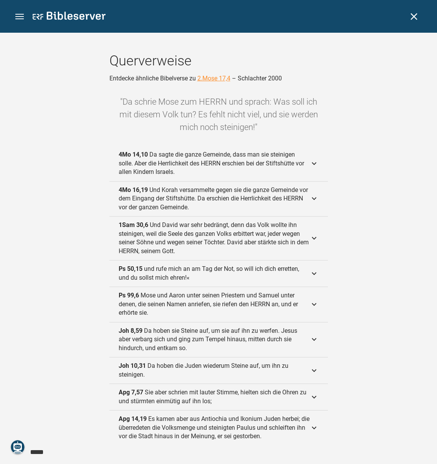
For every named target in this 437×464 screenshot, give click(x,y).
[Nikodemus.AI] (18, 447)
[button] (19, 17)
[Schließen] (414, 16)
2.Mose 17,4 (213, 78)
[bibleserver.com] (69, 17)
